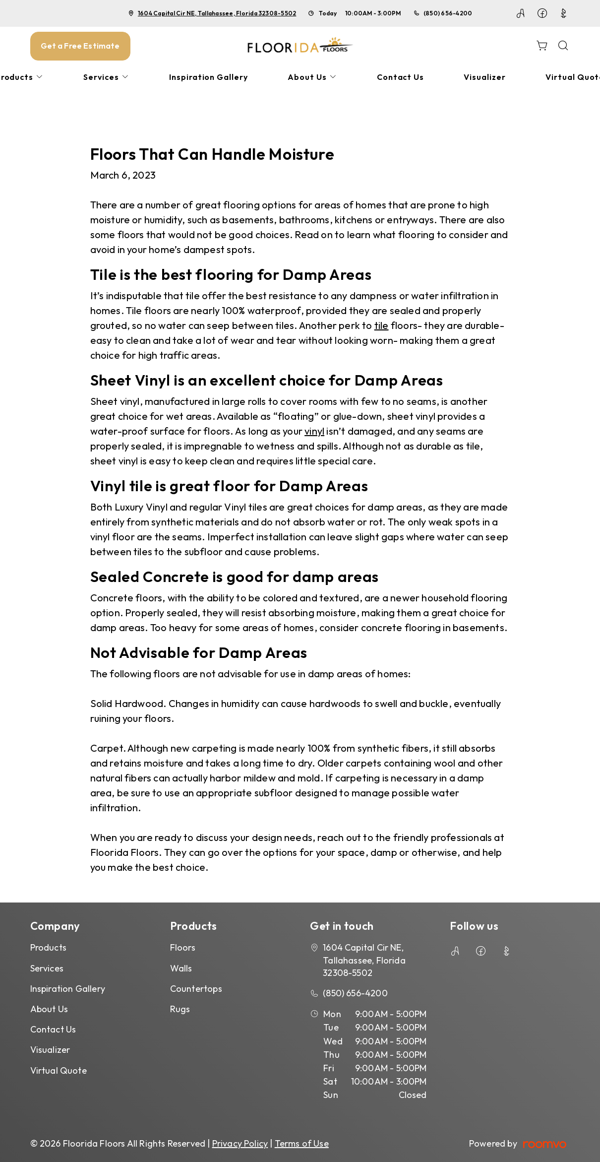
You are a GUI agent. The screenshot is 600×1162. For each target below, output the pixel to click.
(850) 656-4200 (447, 13)
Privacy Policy (240, 1143)
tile (381, 325)
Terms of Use (302, 1143)
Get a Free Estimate (80, 46)
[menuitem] (106, 77)
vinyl (314, 431)
